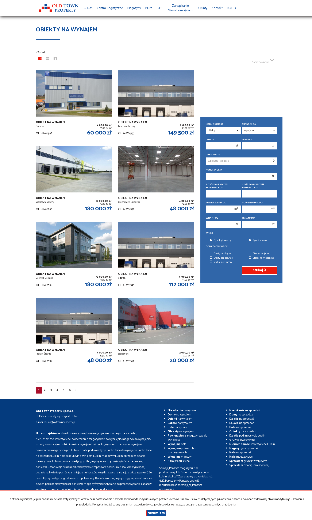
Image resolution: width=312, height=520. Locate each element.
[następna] (76, 390)
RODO (231, 8)
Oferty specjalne (259, 253)
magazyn (180, 456)
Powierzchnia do (252, 202)
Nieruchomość (214, 124)
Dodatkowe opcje (217, 246)
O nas (88, 8)
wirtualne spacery (221, 262)
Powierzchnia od (216, 202)
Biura (148, 8)
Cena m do (248, 218)
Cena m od (212, 218)
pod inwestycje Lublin (247, 435)
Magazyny (134, 8)
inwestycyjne (242, 440)
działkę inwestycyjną (249, 465)
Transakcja (249, 124)
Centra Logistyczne (110, 8)
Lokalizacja (213, 154)
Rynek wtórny (258, 240)
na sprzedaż (244, 410)
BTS (159, 8)
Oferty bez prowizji (221, 258)
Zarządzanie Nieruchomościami (180, 8)
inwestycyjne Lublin (252, 444)
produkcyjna (179, 461)
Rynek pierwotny (220, 240)
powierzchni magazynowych (182, 450)
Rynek (209, 233)
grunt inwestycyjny (248, 461)
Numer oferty (214, 170)
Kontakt (217, 8)
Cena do (247, 139)
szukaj (259, 270)
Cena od (210, 139)
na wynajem (183, 410)
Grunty (202, 8)
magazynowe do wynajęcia (187, 437)
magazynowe (241, 456)
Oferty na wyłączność (261, 258)
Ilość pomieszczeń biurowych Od (217, 186)
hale (177, 444)
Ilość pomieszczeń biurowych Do (253, 186)
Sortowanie (263, 60)
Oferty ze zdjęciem (221, 253)
